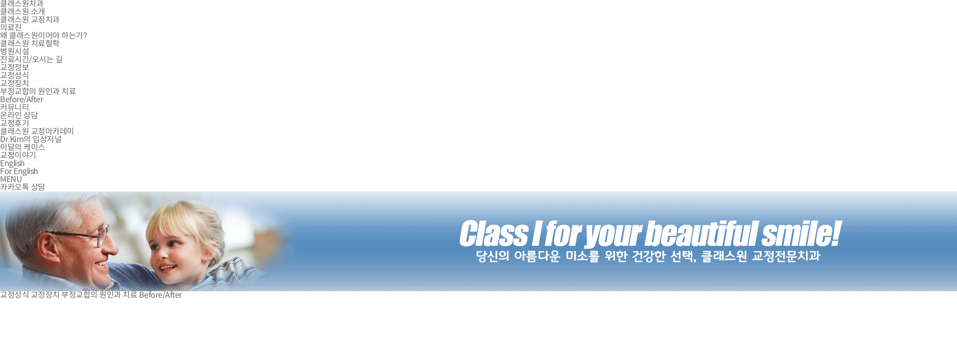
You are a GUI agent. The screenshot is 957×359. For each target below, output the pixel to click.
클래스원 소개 (22, 11)
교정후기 (14, 123)
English (12, 163)
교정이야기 (18, 155)
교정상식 (14, 75)
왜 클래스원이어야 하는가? (43, 35)
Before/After (21, 99)
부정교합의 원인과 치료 (38, 91)
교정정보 (14, 67)
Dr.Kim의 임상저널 (30, 139)
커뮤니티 (14, 107)
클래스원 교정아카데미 (37, 131)
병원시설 (14, 51)
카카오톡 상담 (22, 187)
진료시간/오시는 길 (31, 59)
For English (19, 171)
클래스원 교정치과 (30, 19)
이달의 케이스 (22, 147)
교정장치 (14, 83)
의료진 (11, 27)
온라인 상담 (19, 115)
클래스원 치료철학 (30, 43)
